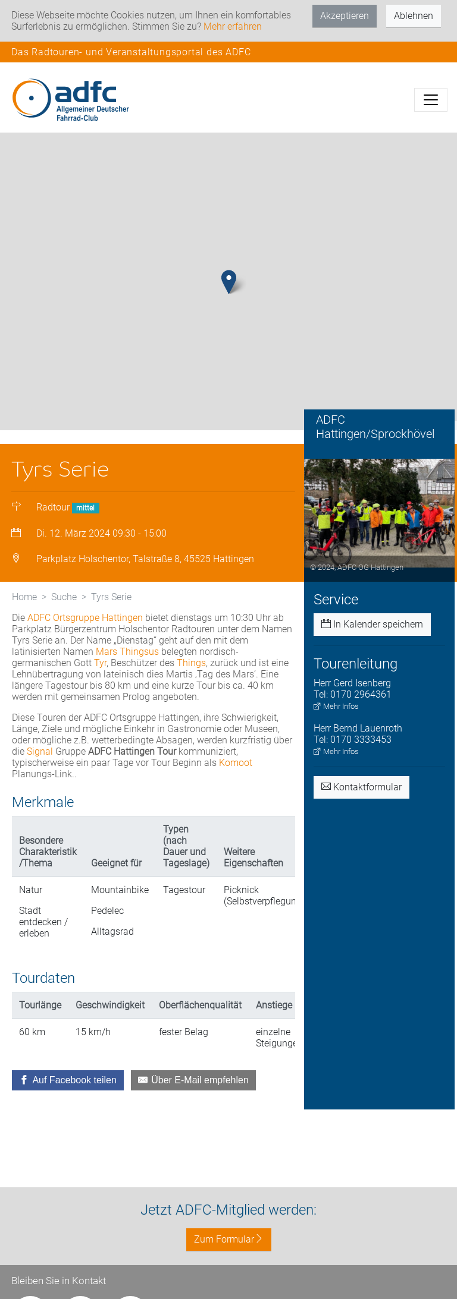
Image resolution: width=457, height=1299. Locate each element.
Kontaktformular (361, 787)
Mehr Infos (336, 706)
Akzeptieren (344, 15)
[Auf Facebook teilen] (68, 1080)
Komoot (235, 762)
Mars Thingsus (127, 651)
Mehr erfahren (233, 26)
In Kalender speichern (372, 624)
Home (24, 597)
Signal (40, 751)
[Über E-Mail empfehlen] (193, 1080)
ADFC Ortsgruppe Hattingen (85, 617)
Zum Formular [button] (229, 1239)
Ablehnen (413, 15)
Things (191, 663)
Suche (64, 597)
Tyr (100, 663)
